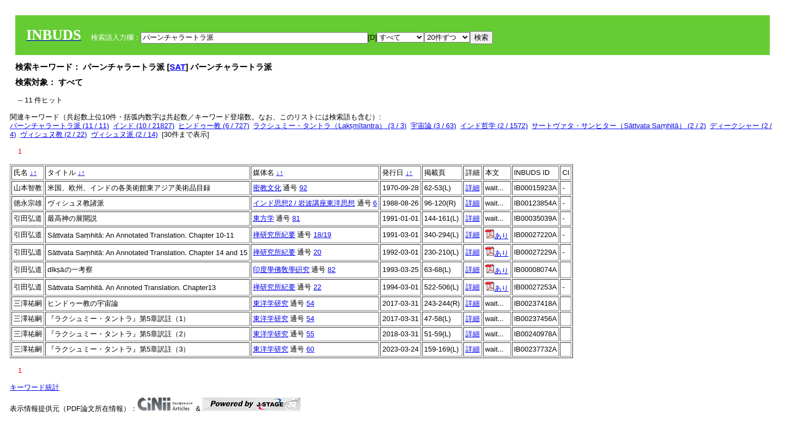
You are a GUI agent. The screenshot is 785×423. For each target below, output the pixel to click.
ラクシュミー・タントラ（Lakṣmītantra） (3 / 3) (329, 126)
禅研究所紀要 (274, 235)
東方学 (263, 218)
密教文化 (267, 188)
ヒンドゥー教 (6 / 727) (213, 126)
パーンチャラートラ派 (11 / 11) (59, 126)
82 (331, 269)
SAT (177, 66)
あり (497, 236)
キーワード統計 (34, 387)
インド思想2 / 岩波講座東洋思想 (304, 203)
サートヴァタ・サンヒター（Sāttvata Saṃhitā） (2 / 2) (619, 126)
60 (310, 349)
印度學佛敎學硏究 (281, 269)
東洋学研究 (270, 303)
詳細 (473, 188)
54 (310, 303)
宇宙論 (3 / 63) (433, 126)
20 (317, 252)
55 (310, 334)
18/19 (322, 235)
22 (317, 287)
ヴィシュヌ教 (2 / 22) (53, 134)
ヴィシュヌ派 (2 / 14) (124, 134)
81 (296, 218)
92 (303, 188)
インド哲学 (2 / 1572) (494, 126)
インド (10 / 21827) (143, 126)
